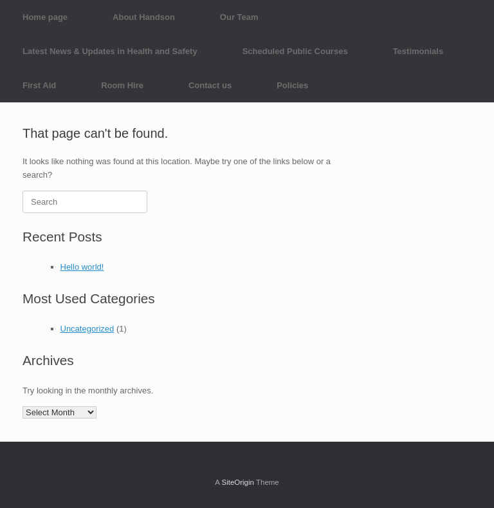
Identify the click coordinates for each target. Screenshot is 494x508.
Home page (45, 17)
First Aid (39, 85)
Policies (292, 85)
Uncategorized (87, 329)
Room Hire (122, 85)
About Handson (144, 17)
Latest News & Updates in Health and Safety (110, 51)
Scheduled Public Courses (295, 51)
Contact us (210, 85)
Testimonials (418, 51)
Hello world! (82, 267)
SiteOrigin (237, 482)
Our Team (239, 17)
